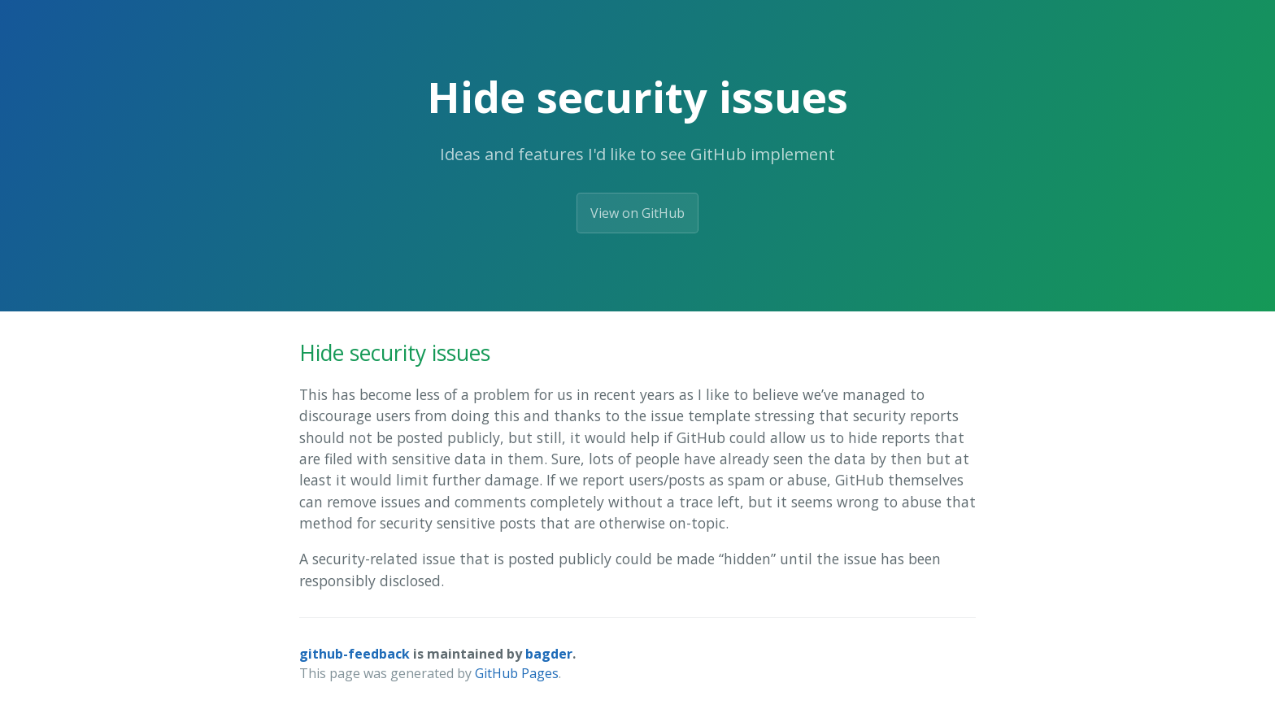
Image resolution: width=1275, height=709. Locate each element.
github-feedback (354, 654)
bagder (548, 654)
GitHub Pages (517, 673)
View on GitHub (637, 213)
